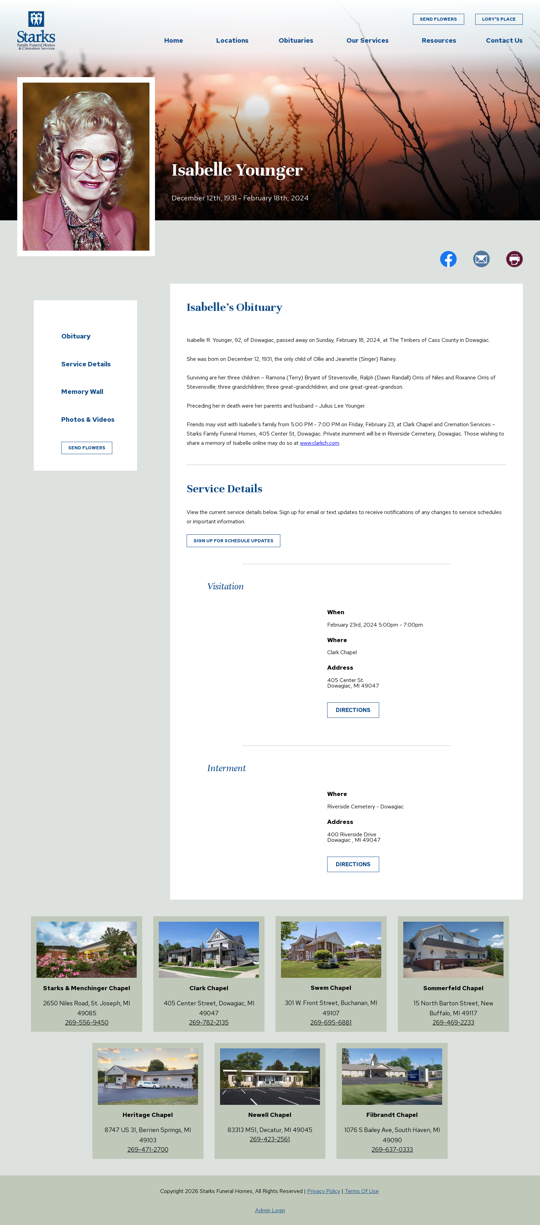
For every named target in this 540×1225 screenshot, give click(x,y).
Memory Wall (82, 391)
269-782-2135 (209, 1022)
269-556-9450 (86, 1022)
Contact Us (504, 40)
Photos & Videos (88, 419)
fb (448, 259)
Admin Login (270, 1210)
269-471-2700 (147, 1149)
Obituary (76, 336)
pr (514, 259)
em (481, 259)
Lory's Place (499, 19)
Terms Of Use (362, 1191)
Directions (353, 710)
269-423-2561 (270, 1139)
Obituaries (296, 40)
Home (173, 40)
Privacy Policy (323, 1191)
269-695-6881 (331, 1022)
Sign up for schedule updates (233, 541)
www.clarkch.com (319, 443)
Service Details (86, 363)
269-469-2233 (453, 1022)
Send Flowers (438, 19)
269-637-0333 (392, 1149)
